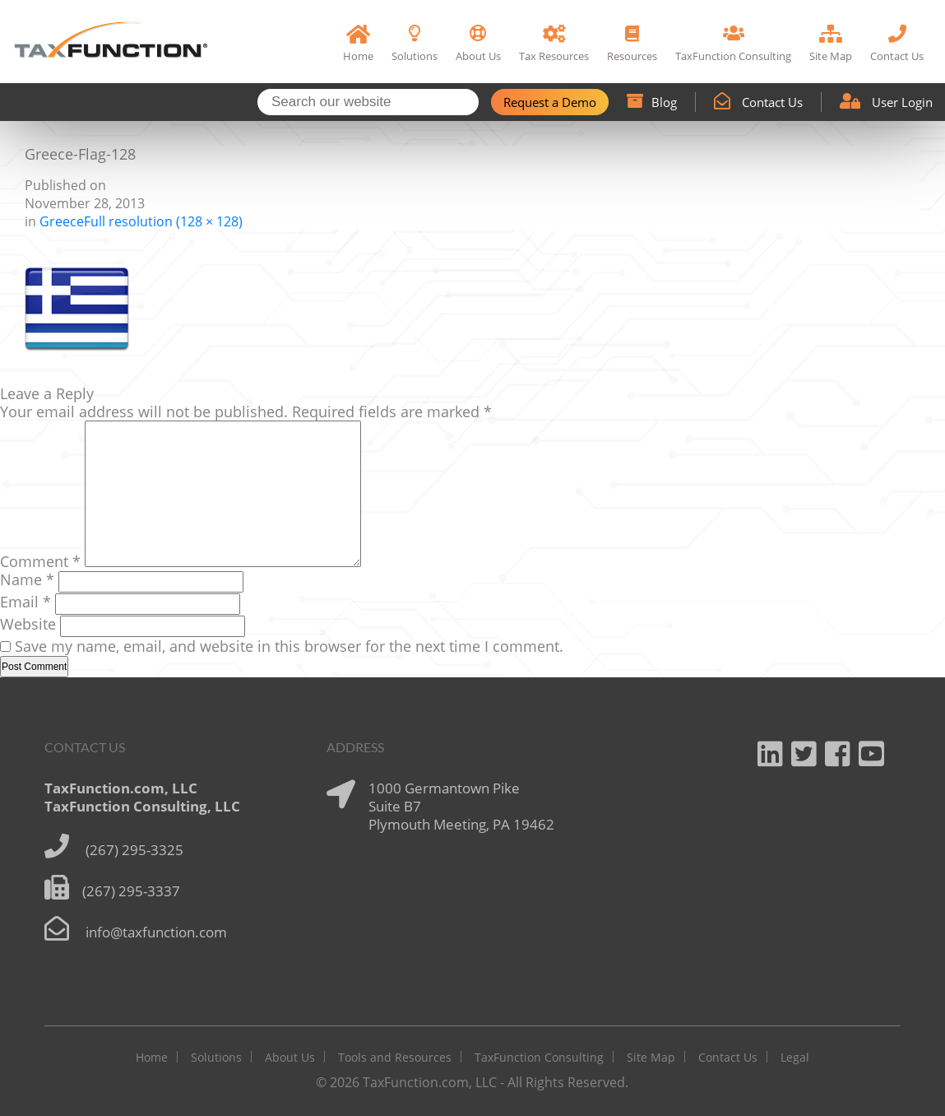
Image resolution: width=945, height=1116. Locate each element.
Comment (40, 561)
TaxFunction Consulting (539, 1057)
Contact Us (758, 102)
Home (152, 1057)
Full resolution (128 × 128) (163, 221)
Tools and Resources (395, 1057)
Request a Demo (549, 102)
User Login (886, 102)
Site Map (651, 1057)
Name (27, 579)
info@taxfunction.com (156, 932)
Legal (795, 1057)
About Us (290, 1057)
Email (25, 602)
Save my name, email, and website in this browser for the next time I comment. (289, 646)
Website (28, 624)
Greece (61, 221)
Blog (652, 102)
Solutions (216, 1057)
